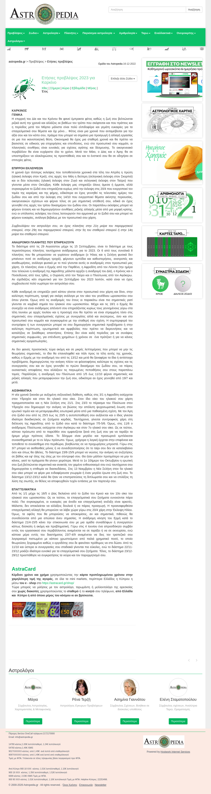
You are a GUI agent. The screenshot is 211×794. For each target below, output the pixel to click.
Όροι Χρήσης (70, 785)
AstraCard (24, 569)
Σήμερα (55, 88)
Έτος (45, 91)
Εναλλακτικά (164, 33)
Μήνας (92, 88)
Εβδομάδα (78, 88)
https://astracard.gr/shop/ (58, 583)
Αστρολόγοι (16, 41)
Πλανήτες (71, 33)
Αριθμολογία (128, 33)
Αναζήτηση (194, 9)
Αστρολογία (51, 33)
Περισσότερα (33, 721)
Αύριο (65, 88)
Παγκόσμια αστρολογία (98, 33)
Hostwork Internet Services (175, 751)
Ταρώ (145, 33)
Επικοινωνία (86, 785)
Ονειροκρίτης (186, 33)
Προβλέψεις (16, 33)
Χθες (45, 88)
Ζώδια (34, 33)
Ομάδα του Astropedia (110, 63)
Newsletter (101, 785)
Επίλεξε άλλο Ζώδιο (123, 78)
